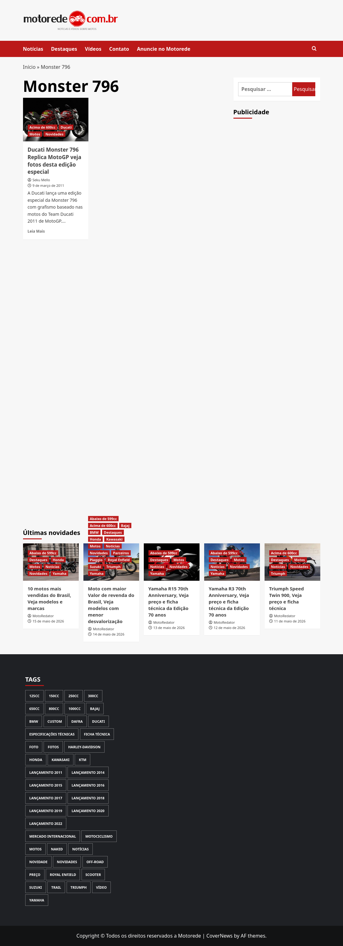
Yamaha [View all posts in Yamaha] (59, 573)
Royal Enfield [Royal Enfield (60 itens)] (63, 874)
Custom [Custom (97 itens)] (55, 721)
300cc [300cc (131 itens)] (93, 695)
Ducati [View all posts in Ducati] (66, 127)
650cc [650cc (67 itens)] (34, 708)
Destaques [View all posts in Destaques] (39, 559)
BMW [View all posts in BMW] (94, 532)
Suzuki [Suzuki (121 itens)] (35, 887)
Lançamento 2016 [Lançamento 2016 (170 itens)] (88, 785)
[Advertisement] (280, 232)
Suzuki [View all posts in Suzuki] (95, 566)
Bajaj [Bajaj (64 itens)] (95, 708)
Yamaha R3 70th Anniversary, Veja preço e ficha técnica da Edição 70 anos (229, 601)
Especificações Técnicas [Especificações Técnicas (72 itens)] (51, 734)
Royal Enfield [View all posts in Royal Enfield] (119, 559)
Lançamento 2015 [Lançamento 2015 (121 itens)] (45, 785)
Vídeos (93, 48)
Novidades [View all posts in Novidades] (54, 134)
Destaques (64, 48)
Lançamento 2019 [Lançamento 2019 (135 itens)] (45, 810)
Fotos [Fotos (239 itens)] (53, 747)
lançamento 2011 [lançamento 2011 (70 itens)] (45, 772)
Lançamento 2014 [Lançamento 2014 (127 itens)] (88, 772)
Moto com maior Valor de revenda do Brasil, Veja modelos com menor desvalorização (111, 604)
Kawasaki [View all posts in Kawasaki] (114, 539)
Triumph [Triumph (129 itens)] (79, 887)
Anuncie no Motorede (163, 48)
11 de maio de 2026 (289, 621)
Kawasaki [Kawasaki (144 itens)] (61, 759)
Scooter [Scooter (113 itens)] (93, 874)
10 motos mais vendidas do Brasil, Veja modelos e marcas (49, 598)
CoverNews (219, 935)
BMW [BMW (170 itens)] (33, 721)
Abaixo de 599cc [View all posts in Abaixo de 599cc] (43, 553)
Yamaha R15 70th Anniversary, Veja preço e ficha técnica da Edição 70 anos (168, 601)
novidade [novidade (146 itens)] (38, 861)
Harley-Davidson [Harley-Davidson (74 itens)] (84, 747)
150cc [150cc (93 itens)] (54, 695)
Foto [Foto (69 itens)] (33, 747)
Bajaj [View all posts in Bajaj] (125, 525)
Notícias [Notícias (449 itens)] (80, 849)
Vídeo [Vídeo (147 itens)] (101, 887)
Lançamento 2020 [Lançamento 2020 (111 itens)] (88, 810)
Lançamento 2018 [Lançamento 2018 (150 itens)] (88, 798)
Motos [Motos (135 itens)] (35, 849)
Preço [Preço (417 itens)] (34, 874)
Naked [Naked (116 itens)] (57, 849)
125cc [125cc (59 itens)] (34, 695)
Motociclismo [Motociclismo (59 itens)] (99, 836)
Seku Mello (41, 179)
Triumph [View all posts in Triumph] (113, 566)
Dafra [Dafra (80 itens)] (76, 721)
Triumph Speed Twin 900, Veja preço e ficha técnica (286, 598)
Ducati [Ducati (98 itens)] (98, 721)
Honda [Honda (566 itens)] (35, 759)
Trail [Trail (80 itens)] (56, 887)
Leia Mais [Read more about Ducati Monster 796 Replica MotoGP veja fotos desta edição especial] (36, 231)
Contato (119, 48)
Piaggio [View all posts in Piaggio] (96, 559)
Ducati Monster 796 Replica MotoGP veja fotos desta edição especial (55, 160)
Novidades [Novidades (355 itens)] (67, 861)
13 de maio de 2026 (169, 627)
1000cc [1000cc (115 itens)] (74, 708)
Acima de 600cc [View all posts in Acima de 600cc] (42, 127)
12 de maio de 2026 (229, 627)
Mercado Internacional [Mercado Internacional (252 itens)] (52, 836)
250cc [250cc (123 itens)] (73, 695)
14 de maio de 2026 (108, 634)
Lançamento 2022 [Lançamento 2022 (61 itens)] (45, 823)
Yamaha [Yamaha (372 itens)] (36, 900)
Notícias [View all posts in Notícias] (52, 566)
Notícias (33, 48)
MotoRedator (43, 615)
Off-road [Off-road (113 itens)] (95, 861)
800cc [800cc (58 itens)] (54, 708)
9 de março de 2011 (48, 185)
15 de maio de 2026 (48, 621)
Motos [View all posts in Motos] (35, 134)
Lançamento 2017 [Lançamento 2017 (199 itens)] (45, 798)
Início (29, 67)
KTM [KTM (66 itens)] (82, 759)
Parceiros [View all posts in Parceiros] (121, 553)
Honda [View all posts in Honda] (58, 559)
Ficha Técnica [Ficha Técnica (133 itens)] (97, 734)
